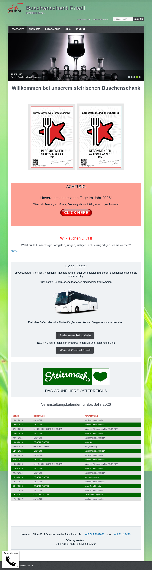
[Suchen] (138, 19)
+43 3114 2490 (122, 534)
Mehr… (14, 251)
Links (68, 29)
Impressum (83, 19)
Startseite (18, 29)
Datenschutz (100, 19)
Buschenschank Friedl (55, 8)
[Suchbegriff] (123, 19)
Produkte (34, 29)
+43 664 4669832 (94, 534)
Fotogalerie (52, 29)
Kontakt (80, 29)
